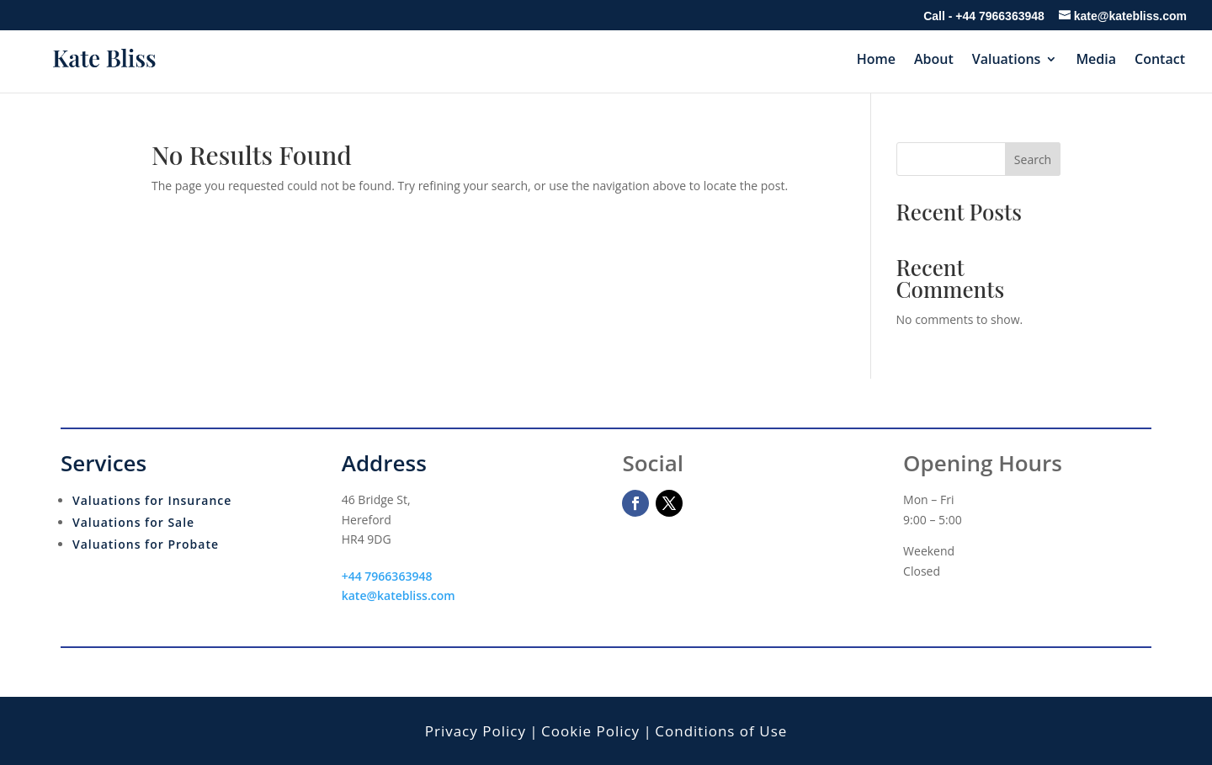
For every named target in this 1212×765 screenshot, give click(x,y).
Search (1032, 159)
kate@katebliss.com (398, 595)
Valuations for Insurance (151, 500)
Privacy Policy (475, 731)
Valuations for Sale (133, 522)
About (934, 60)
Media (1096, 60)
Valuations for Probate (145, 544)
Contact (1160, 60)
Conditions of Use (721, 731)
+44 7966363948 (1000, 16)
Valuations (1006, 60)
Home (876, 60)
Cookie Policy (590, 731)
